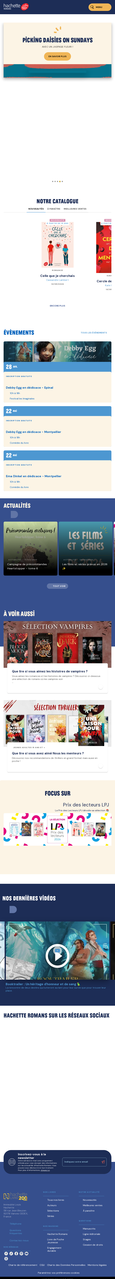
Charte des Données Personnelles (66, 1265)
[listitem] (6, 1253)
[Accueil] (16, 7)
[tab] (36, 208)
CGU (42, 1265)
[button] (52, 181)
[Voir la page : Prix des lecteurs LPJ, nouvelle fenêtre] (57, 828)
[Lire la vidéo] (57, 950)
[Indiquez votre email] (80, 1162)
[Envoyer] (103, 1162)
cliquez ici (45, 1170)
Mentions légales (97, 1265)
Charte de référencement (22, 1265)
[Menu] (99, 7)
